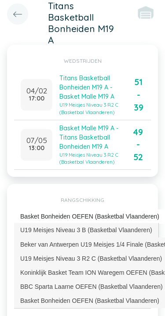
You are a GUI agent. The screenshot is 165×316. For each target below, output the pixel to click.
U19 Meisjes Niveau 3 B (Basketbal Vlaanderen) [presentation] (86, 229)
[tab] (86, 230)
